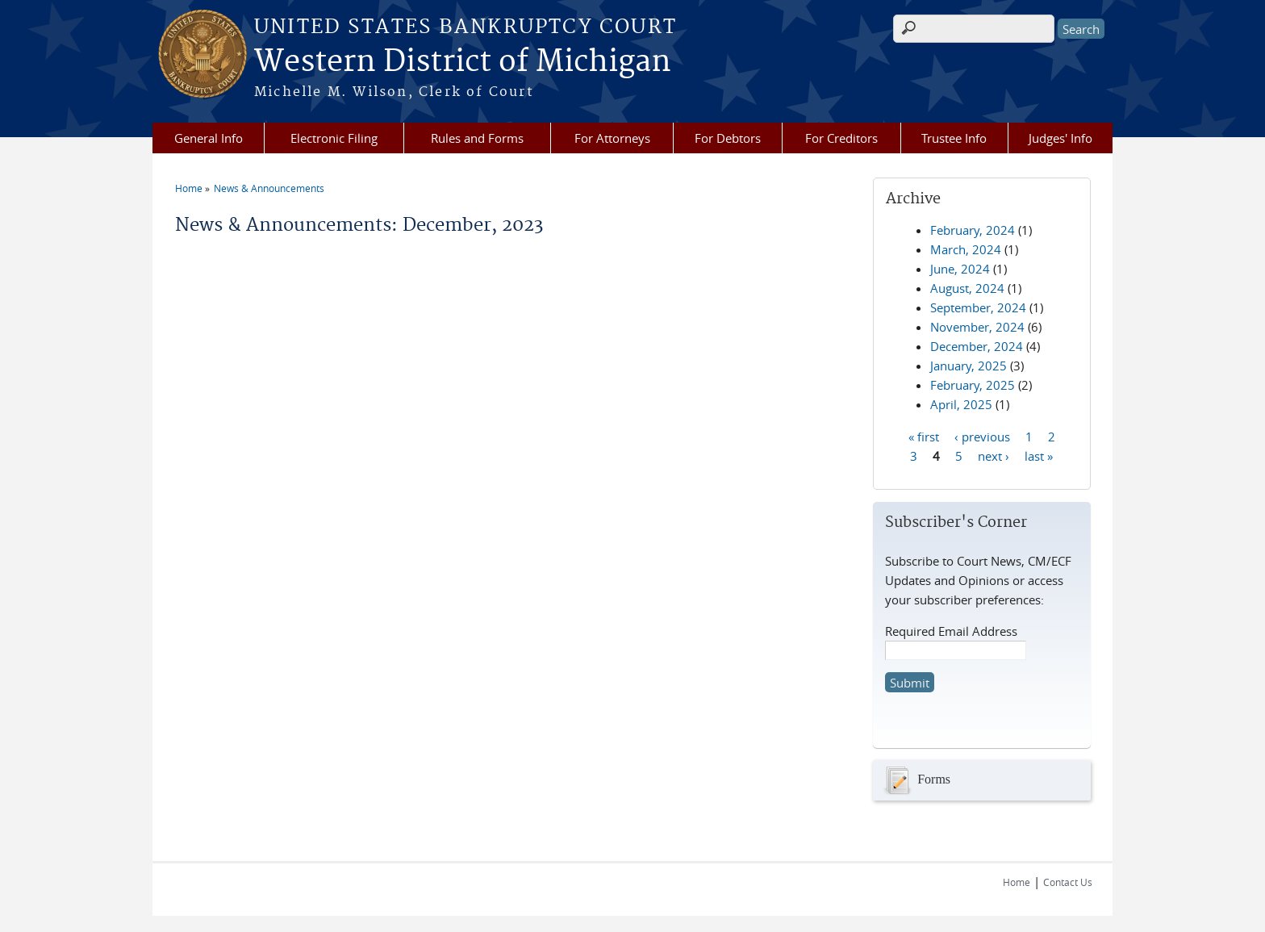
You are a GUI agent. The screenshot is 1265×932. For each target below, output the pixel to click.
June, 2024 (960, 269)
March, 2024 (965, 249)
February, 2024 (972, 230)
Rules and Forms (477, 138)
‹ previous (982, 436)
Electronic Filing (334, 138)
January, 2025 (968, 365)
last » (1039, 455)
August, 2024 (967, 288)
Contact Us (1067, 882)
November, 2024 (977, 327)
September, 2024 (978, 307)
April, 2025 (961, 404)
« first (923, 436)
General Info (208, 138)
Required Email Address (951, 631)
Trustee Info (954, 138)
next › (993, 455)
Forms (915, 780)
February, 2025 (972, 385)
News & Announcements (269, 188)
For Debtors (728, 138)
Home (188, 188)
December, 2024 (976, 346)
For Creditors (841, 138)
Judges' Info (1060, 138)
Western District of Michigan (462, 62)
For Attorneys (612, 138)
